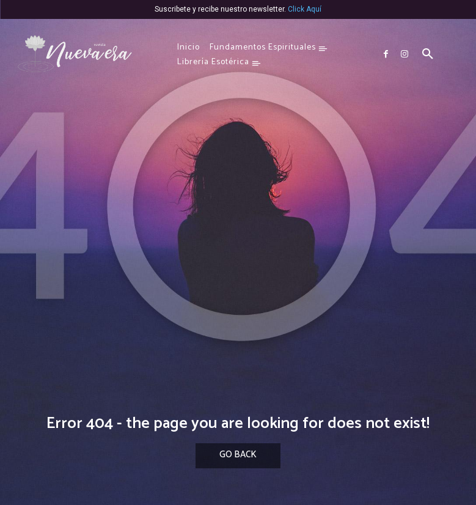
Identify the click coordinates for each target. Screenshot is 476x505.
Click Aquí (304, 9)
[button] (427, 54)
